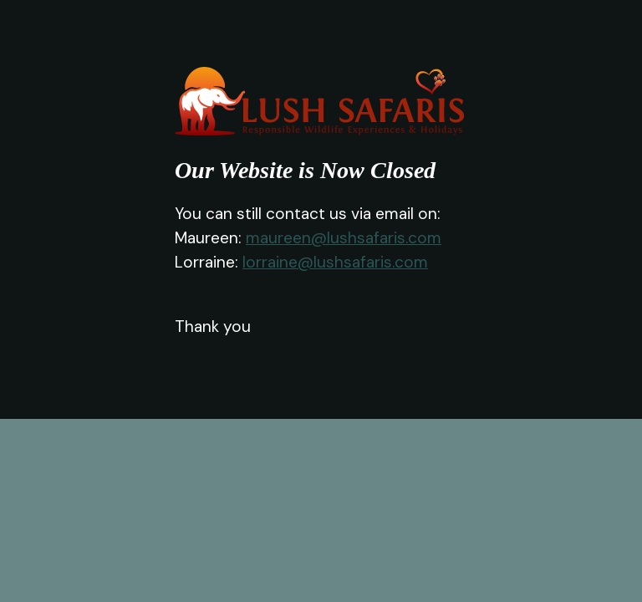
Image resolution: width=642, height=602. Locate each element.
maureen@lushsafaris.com (343, 237)
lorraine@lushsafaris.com (335, 262)
